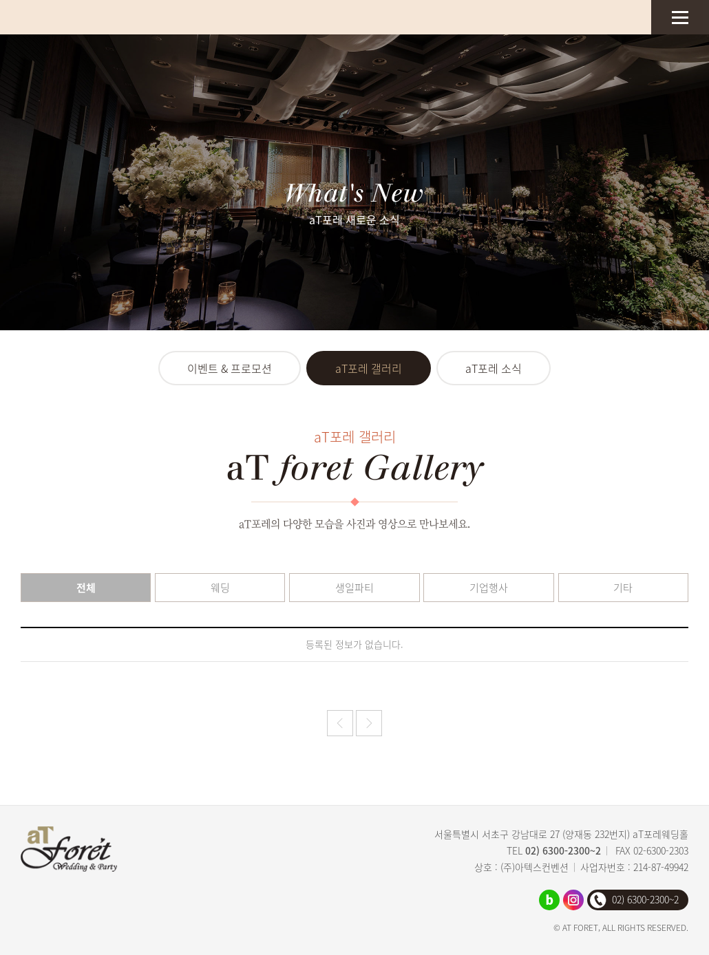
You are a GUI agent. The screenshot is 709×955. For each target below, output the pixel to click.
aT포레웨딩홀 (72, 17)
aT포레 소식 (493, 368)
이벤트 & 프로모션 (229, 368)
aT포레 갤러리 (368, 368)
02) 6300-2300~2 (563, 850)
